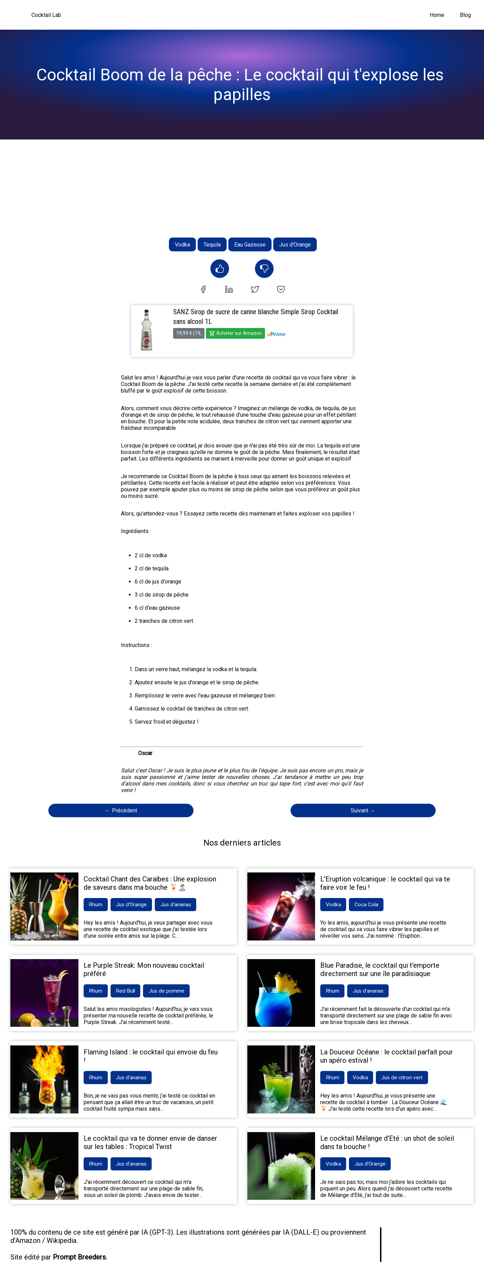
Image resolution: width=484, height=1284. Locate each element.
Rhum (96, 904)
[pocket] (281, 290)
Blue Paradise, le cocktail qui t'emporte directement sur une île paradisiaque (379, 970)
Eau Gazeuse (250, 244)
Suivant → (363, 810)
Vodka (182, 244)
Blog (465, 15)
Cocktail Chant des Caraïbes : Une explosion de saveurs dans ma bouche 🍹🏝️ (150, 883)
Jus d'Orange (295, 244)
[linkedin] (229, 290)
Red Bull (127, 991)
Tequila (212, 244)
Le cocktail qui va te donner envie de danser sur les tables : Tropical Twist (150, 1143)
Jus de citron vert (405, 1078)
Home (437, 15)
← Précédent (121, 810)
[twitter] (255, 290)
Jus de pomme (170, 991)
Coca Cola (368, 904)
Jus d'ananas (179, 904)
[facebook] (203, 290)
